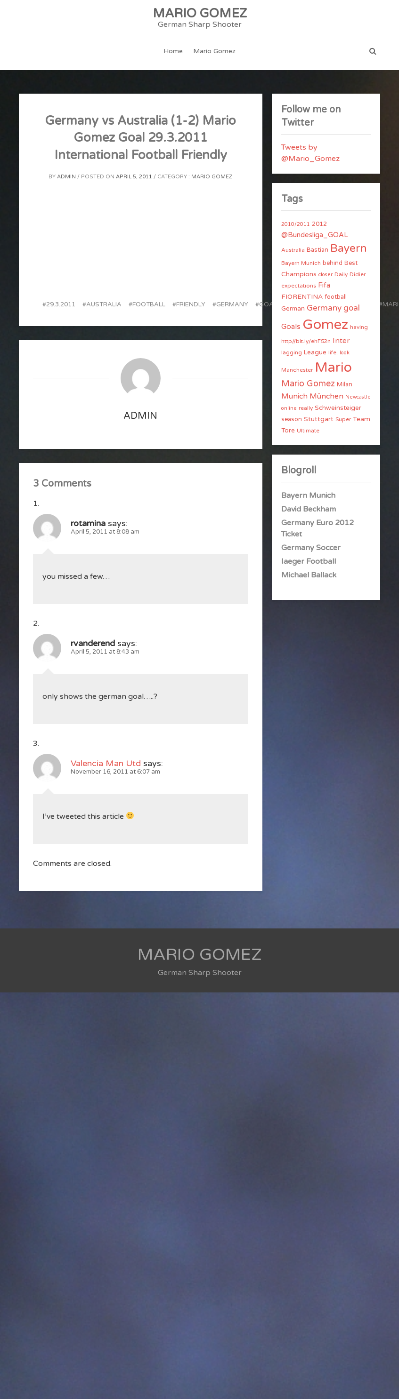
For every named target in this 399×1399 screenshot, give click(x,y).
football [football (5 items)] (336, 297)
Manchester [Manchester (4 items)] (297, 370)
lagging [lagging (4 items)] (291, 352)
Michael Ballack (308, 575)
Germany (232, 304)
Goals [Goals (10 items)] (291, 326)
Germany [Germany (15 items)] (324, 308)
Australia (104, 304)
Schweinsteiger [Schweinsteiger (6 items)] (338, 408)
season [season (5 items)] (291, 419)
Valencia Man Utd (106, 763)
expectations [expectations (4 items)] (298, 285)
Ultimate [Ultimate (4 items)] (308, 430)
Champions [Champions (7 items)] (299, 274)
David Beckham (308, 509)
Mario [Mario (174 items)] (333, 368)
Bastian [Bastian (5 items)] (317, 250)
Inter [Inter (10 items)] (341, 340)
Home (173, 51)
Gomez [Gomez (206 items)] (325, 324)
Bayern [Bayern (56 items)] (348, 248)
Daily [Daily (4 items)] (341, 274)
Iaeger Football (308, 561)
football (148, 304)
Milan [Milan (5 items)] (344, 384)
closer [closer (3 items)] (325, 275)
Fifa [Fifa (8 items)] (324, 285)
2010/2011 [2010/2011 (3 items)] (295, 224)
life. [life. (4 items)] (333, 352)
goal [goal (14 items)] (351, 308)
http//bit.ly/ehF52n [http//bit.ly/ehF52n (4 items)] (306, 341)
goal (268, 304)
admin (66, 177)
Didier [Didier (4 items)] (358, 274)
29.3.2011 (60, 304)
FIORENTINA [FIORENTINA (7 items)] (302, 297)
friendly (190, 304)
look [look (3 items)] (345, 353)
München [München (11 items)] (326, 396)
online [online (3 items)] (289, 408)
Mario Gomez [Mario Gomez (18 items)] (308, 383)
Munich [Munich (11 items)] (294, 396)
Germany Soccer (311, 547)
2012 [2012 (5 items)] (319, 224)
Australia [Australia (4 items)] (293, 250)
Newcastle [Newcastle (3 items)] (358, 397)
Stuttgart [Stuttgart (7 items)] (319, 419)
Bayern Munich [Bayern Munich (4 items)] (301, 263)
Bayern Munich (308, 495)
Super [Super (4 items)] (343, 419)
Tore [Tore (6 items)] (288, 430)
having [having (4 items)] (359, 327)
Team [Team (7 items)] (361, 419)
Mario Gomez (214, 51)
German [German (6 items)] (293, 308)
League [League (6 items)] (315, 352)
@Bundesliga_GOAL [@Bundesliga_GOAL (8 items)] (314, 235)
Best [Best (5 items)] (351, 263)
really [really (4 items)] (306, 408)
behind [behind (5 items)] (332, 263)
